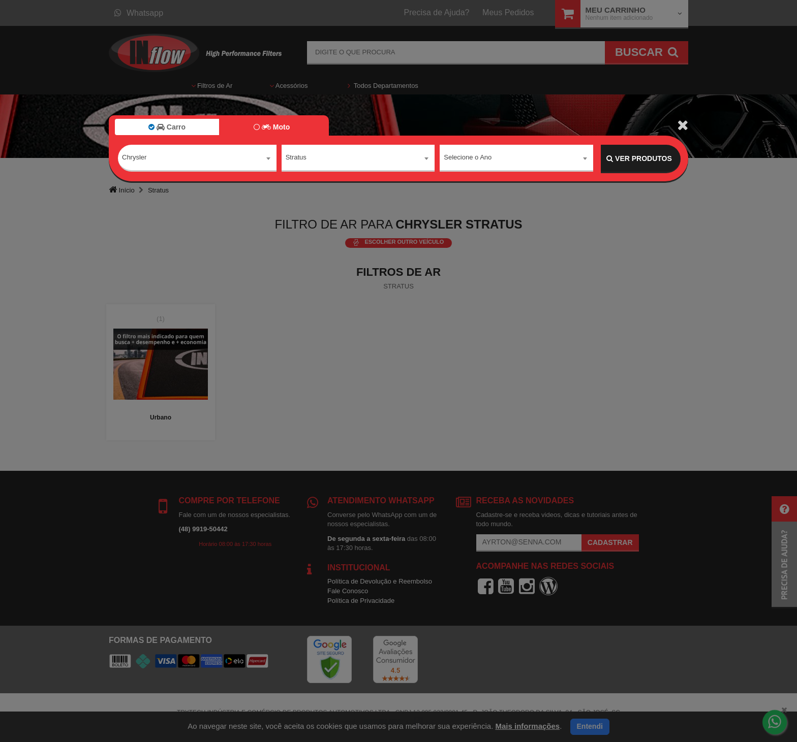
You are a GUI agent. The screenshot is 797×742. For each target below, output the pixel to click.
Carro (167, 127)
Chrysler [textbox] (134, 158)
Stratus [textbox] (296, 158)
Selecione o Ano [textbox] (468, 158)
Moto (272, 127)
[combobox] (197, 159)
